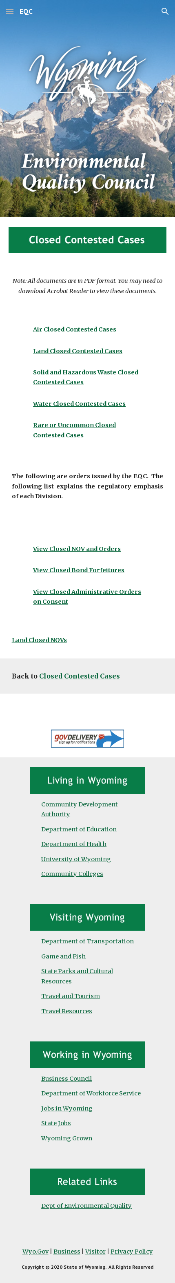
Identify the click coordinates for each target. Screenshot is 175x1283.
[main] (88, 286)
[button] (10, 11)
